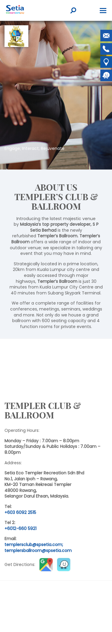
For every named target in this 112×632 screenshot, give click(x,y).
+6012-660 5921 (20, 528)
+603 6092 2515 (20, 512)
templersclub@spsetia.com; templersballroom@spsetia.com (38, 547)
